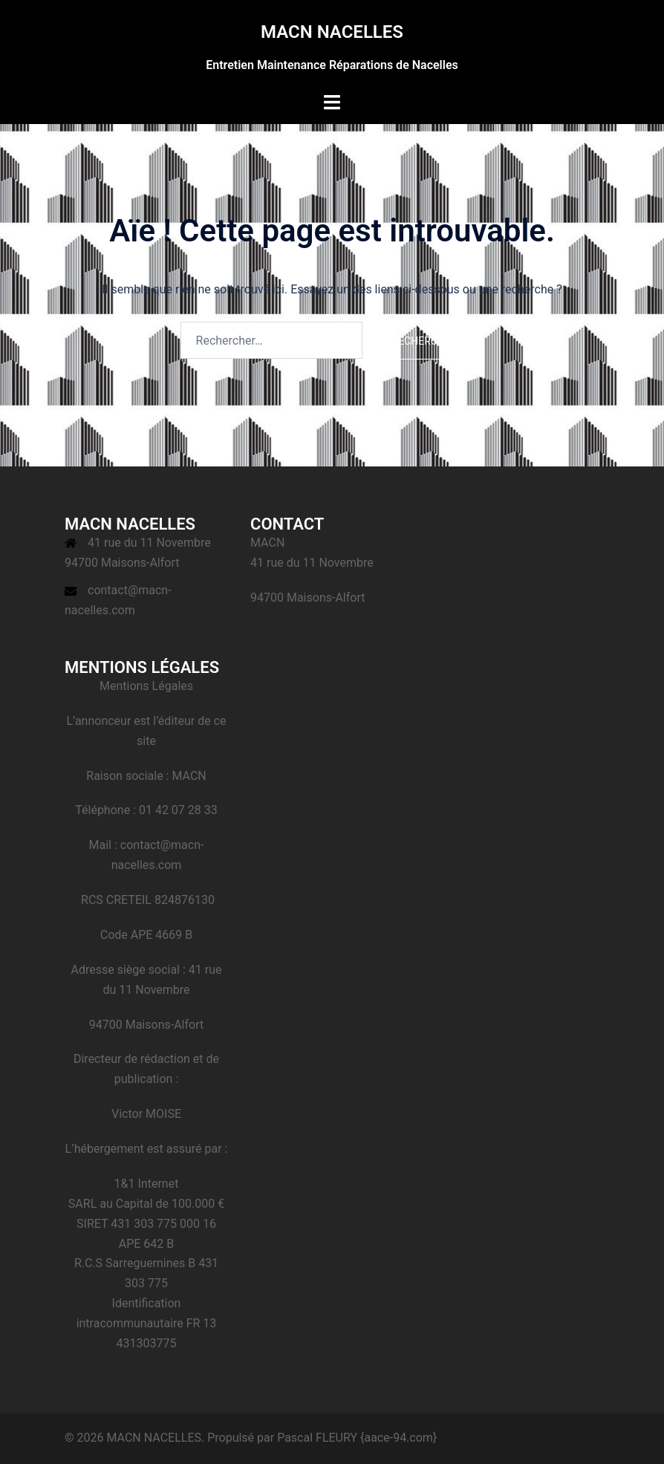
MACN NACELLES (332, 32)
